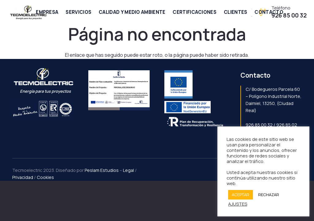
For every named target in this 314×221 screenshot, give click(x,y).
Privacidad (22, 177)
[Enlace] (28, 12)
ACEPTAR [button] (240, 194)
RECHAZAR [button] (268, 194)
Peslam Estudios (102, 170)
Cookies (45, 177)
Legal (128, 170)
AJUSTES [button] (237, 204)
